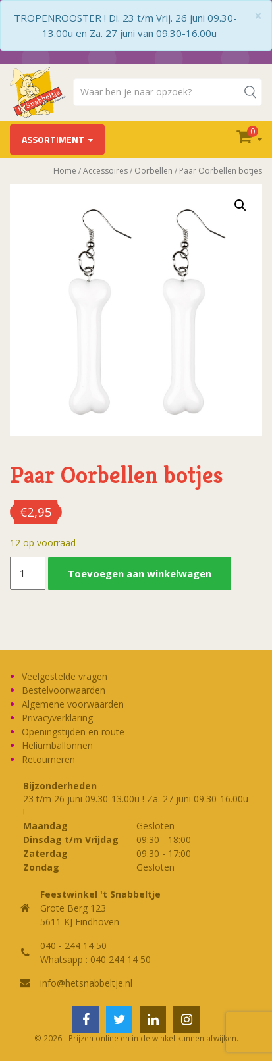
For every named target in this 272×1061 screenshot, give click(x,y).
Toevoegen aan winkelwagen (139, 573)
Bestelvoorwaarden (63, 690)
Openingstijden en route (73, 731)
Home (64, 170)
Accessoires (105, 170)
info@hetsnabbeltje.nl (86, 983)
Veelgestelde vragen (64, 676)
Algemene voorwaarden (73, 704)
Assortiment (53, 139)
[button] (240, 205)
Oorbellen (153, 170)
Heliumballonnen (57, 745)
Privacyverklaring (57, 718)
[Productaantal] (27, 573)
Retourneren (48, 759)
